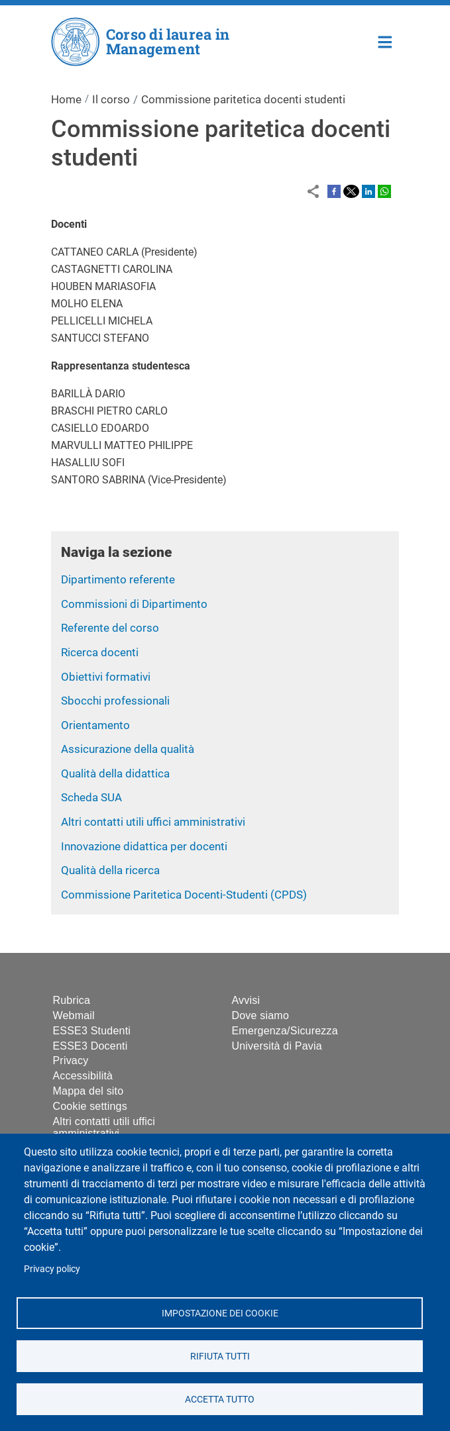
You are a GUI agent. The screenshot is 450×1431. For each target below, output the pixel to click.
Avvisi (246, 1000)
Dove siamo (260, 1015)
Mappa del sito (88, 1091)
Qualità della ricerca (110, 870)
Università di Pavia (277, 1046)
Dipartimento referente (118, 579)
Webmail (74, 1015)
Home (385, 40)
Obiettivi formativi (105, 676)
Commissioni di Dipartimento (134, 604)
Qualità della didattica (115, 773)
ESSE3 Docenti (90, 1046)
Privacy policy (52, 1268)
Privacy (71, 1060)
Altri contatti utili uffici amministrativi (153, 821)
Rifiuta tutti (219, 1355)
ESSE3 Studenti (92, 1030)
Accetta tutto (219, 1398)
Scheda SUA (91, 797)
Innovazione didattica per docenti (144, 846)
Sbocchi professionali (115, 700)
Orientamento (95, 725)
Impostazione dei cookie (219, 1312)
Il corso (111, 99)
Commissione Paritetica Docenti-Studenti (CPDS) (184, 894)
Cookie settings (90, 1106)
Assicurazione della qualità (127, 749)
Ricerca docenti (100, 652)
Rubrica (72, 1000)
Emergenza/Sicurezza (285, 1030)
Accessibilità (83, 1075)
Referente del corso (110, 627)
